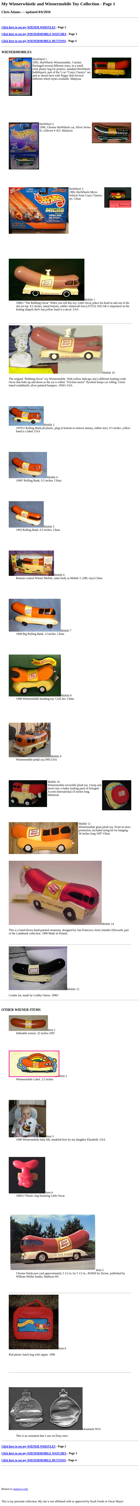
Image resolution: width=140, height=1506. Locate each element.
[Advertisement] (67, 20)
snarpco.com (20, 1489)
